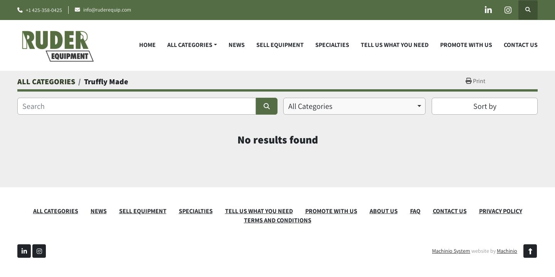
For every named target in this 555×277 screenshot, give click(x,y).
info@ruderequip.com (107, 9)
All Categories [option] (310, 106)
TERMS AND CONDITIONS (277, 220)
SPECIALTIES (332, 45)
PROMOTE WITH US (466, 45)
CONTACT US (521, 45)
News (237, 45)
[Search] (136, 106)
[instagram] (508, 10)
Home (147, 45)
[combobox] (354, 106)
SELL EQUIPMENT (280, 45)
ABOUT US (384, 211)
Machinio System (451, 250)
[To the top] (530, 251)
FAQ (415, 211)
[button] (192, 45)
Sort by (484, 106)
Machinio (507, 250)
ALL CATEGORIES (189, 45)
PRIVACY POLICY (500, 211)
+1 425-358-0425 (44, 10)
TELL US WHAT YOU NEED (395, 45)
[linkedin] (488, 10)
